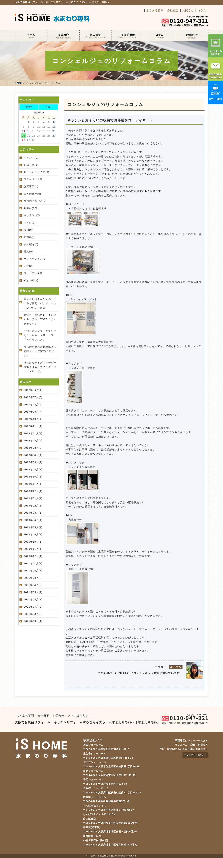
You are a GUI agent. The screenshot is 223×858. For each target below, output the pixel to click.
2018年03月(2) (33, 447)
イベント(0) (31, 157)
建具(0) (28, 251)
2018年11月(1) (33, 483)
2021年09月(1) (33, 621)
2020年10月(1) (33, 541)
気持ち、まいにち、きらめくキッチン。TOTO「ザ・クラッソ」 (40, 319)
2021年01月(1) (33, 563)
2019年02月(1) (33, 505)
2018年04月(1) (33, 455)
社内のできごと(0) (35, 200)
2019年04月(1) (33, 520)
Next (49, 107)
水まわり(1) (31, 280)
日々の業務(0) (32, 193)
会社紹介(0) (31, 244)
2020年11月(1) (33, 548)
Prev (29, 107)
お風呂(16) (30, 208)
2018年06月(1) (33, 462)
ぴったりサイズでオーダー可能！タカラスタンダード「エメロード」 (40, 367)
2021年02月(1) (33, 570)
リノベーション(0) (35, 258)
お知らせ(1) (31, 164)
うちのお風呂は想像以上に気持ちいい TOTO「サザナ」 (40, 351)
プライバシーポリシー (195, 755)
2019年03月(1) (33, 512)
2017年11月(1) (33, 426)
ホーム (31, 35)
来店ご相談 (128, 35)
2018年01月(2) (33, 433)
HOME (18, 83)
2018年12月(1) (33, 491)
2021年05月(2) (33, 592)
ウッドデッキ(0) (34, 273)
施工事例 (95, 35)
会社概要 (173, 10)
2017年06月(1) (33, 389)
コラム (201, 10)
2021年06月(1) (33, 599)
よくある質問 (155, 10)
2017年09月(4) (33, 411)
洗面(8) (28, 229)
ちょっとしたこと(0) (36, 172)
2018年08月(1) (33, 469)
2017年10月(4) (33, 418)
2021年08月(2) (33, 613)
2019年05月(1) (33, 527)
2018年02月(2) (33, 440)
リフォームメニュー (63, 35)
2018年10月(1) (33, 476)
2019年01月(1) (33, 498)
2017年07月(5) (33, 397)
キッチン (176, 667)
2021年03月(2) (33, 577)
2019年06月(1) (33, 534)
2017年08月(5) (33, 404)
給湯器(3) (30, 237)
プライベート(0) (34, 179)
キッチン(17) (32, 215)
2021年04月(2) (33, 584)
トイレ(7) (30, 222)
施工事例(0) (31, 186)
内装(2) (28, 265)
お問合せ (188, 10)
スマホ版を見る (78, 715)
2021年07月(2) (33, 606)
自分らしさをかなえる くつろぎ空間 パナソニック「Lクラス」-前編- (40, 303)
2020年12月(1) (33, 556)
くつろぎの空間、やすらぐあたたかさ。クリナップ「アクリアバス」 (40, 335)
